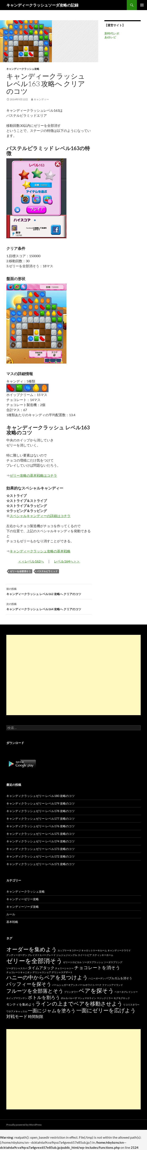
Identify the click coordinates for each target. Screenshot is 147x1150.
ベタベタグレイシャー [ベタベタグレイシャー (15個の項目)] (126, 991)
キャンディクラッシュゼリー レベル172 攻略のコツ (40, 856)
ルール (10, 914)
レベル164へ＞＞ (67, 561)
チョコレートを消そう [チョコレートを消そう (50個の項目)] (97, 967)
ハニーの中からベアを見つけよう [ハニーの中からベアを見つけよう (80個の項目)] (47, 977)
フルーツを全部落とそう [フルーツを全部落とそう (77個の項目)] (34, 991)
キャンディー (41, 99)
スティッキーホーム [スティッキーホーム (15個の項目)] (102, 955)
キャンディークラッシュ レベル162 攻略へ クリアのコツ (49, 591)
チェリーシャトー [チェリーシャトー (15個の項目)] (64, 968)
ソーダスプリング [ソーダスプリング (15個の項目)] (113, 962)
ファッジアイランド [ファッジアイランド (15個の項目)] (112, 984)
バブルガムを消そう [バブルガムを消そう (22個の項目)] (118, 978)
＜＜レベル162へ (31, 561)
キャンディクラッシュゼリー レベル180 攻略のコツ (40, 796)
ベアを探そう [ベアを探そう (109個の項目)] (96, 990)
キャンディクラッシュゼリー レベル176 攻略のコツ (40, 826)
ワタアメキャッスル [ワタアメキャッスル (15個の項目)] (16, 1011)
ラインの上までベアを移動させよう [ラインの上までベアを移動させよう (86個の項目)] (79, 1003)
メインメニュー (142, 5)
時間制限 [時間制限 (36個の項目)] (35, 1016)
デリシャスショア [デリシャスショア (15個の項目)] (41, 972)
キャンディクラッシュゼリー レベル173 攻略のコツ (40, 849)
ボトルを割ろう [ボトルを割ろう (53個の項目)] (44, 997)
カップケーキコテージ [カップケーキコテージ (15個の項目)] (69, 950)
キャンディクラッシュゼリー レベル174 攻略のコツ (40, 841)
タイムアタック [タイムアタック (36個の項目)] (41, 967)
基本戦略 (12, 922)
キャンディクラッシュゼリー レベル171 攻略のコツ (40, 864)
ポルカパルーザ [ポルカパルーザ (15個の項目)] (69, 998)
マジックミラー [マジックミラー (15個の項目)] (105, 998)
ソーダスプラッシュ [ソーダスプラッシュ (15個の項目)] (92, 962)
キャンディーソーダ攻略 (22, 906)
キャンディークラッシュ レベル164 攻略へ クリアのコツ (49, 606)
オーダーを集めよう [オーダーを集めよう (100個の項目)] (31, 949)
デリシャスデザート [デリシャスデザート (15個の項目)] (62, 972)
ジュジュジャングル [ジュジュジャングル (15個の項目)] (66, 955)
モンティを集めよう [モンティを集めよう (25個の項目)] (20, 1004)
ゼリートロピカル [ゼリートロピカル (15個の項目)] (72, 962)
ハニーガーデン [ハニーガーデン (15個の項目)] (97, 978)
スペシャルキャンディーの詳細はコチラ (40, 516)
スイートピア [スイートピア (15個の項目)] (85, 955)
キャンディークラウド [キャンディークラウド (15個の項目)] (119, 950)
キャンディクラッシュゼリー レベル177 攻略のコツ (40, 818)
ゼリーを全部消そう (20, 571)
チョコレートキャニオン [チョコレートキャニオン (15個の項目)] (19, 972)
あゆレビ (110, 37)
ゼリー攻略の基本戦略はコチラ (33, 475)
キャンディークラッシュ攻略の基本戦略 (40, 551)
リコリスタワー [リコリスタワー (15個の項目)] (131, 1004)
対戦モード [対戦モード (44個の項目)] (16, 1016)
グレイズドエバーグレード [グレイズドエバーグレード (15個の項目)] (42, 955)
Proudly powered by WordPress (24, 1124)
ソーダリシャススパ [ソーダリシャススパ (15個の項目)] (16, 968)
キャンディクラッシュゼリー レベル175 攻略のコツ (40, 833)
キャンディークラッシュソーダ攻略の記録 (42, 5)
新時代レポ (111, 33)
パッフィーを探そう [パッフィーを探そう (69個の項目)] (28, 984)
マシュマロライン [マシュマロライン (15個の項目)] (87, 998)
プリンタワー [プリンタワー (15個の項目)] (71, 991)
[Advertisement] (73, 675)
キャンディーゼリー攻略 (22, 899)
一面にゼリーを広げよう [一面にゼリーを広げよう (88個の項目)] (106, 1010)
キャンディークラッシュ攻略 (22, 68)
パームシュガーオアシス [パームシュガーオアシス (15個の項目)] (65, 984)
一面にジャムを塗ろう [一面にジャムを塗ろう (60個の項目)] (52, 1010)
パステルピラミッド (47, 571)
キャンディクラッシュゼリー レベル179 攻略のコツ (40, 803)
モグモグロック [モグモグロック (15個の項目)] (122, 998)
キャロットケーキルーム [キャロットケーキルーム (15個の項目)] (94, 950)
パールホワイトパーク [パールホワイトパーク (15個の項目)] (89, 984)
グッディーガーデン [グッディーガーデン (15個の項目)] (16, 955)
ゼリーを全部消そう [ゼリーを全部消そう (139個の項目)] (34, 960)
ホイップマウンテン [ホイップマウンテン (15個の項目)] (16, 998)
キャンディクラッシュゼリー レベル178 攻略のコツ (40, 811)
